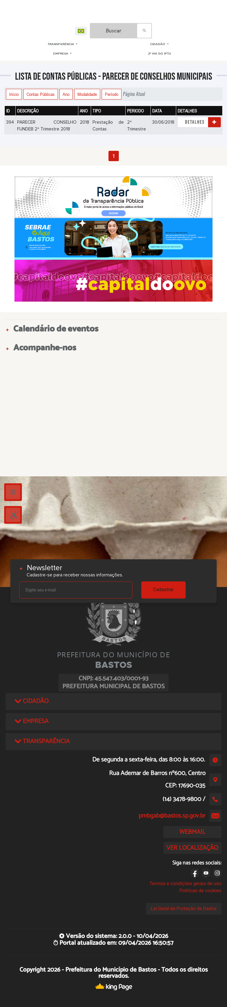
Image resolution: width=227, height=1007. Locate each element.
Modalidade (87, 94)
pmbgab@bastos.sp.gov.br (172, 816)
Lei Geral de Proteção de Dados (184, 908)
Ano (66, 94)
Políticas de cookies (200, 890)
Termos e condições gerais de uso (185, 883)
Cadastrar (163, 589)
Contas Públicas (41, 94)
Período (111, 94)
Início (14, 94)
